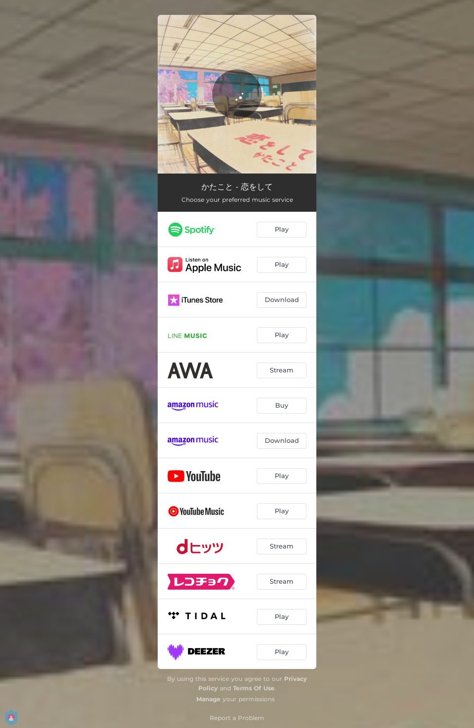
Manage (208, 699)
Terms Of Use (254, 688)
